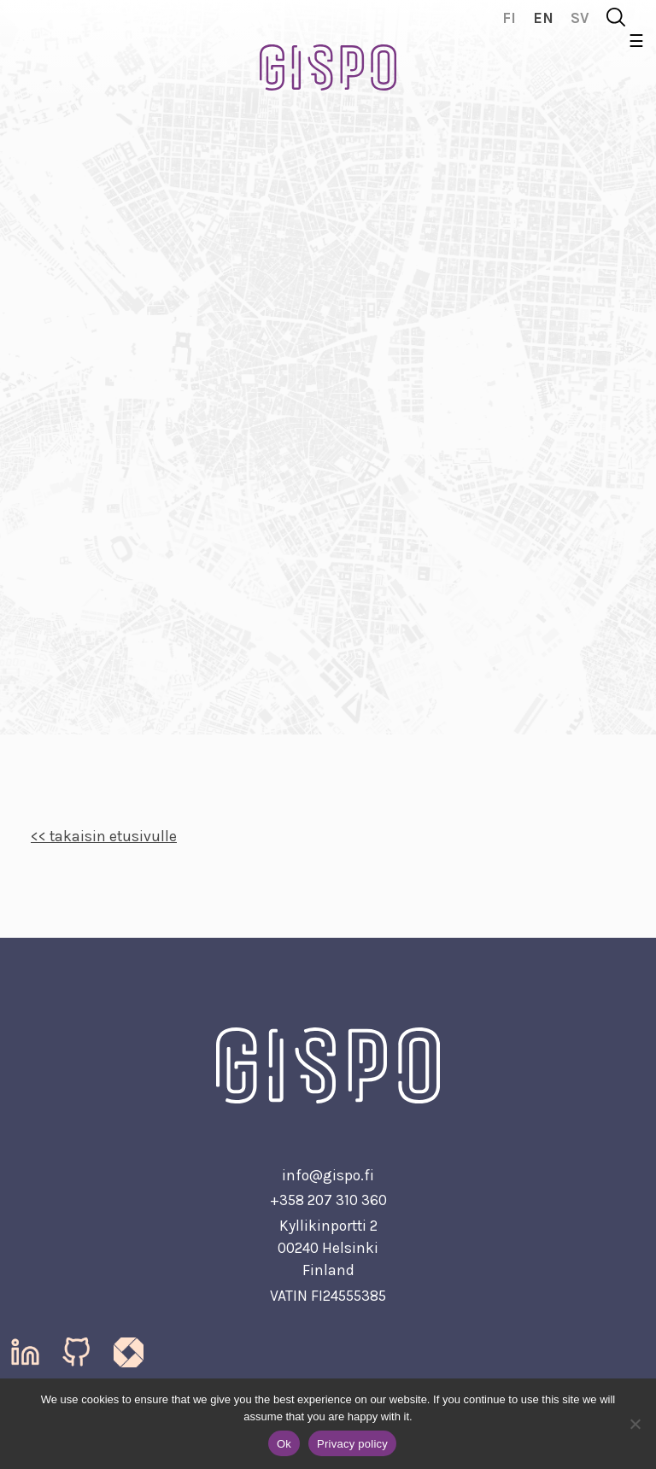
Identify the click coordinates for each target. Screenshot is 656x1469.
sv (580, 17)
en (543, 17)
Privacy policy (352, 1443)
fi (509, 17)
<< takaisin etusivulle (104, 836)
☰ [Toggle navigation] (636, 41)
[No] (634, 1423)
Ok (284, 1443)
